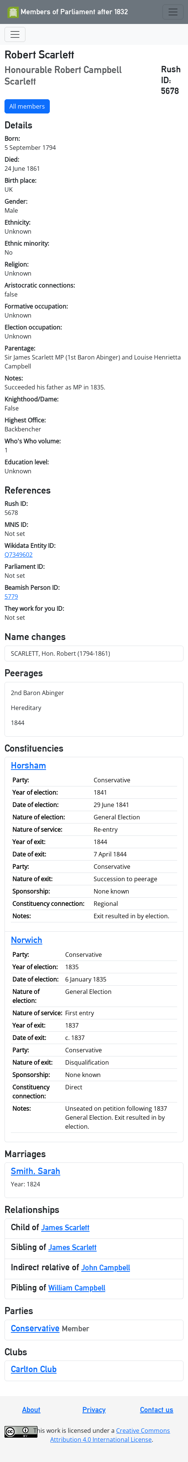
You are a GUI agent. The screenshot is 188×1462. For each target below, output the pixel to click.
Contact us (156, 1409)
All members (27, 106)
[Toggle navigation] (173, 11)
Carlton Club (34, 1369)
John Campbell (105, 1267)
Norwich (26, 940)
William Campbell (76, 1287)
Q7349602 (18, 554)
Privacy (94, 1409)
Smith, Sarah (35, 1171)
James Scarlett (65, 1227)
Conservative (35, 1328)
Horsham (28, 765)
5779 (11, 596)
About (31, 1409)
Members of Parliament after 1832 (67, 12)
